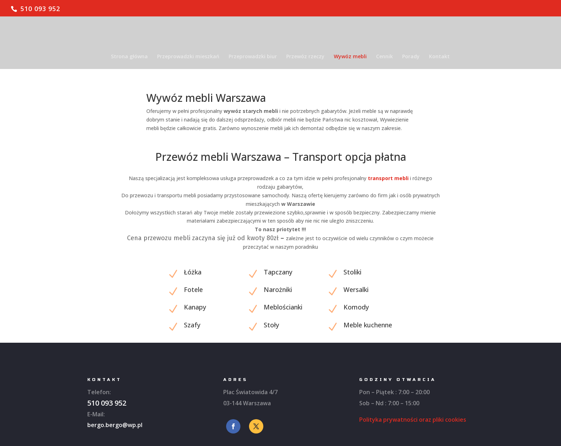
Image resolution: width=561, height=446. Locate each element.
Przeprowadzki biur (253, 57)
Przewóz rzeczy (305, 57)
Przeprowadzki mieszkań (188, 57)
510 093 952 (40, 8)
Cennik (384, 57)
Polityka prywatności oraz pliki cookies (412, 419)
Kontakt (439, 57)
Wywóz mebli (350, 57)
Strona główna (129, 57)
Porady (411, 57)
